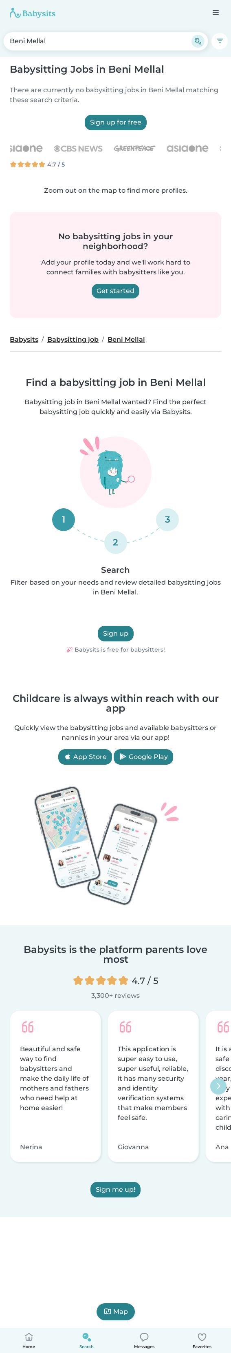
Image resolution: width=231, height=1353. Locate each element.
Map (115, 1311)
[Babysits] (32, 12)
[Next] (218, 1086)
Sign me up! (115, 1189)
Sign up (115, 633)
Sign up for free (115, 122)
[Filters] (219, 41)
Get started (115, 291)
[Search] (198, 41)
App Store (85, 757)
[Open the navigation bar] (215, 12)
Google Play (143, 757)
